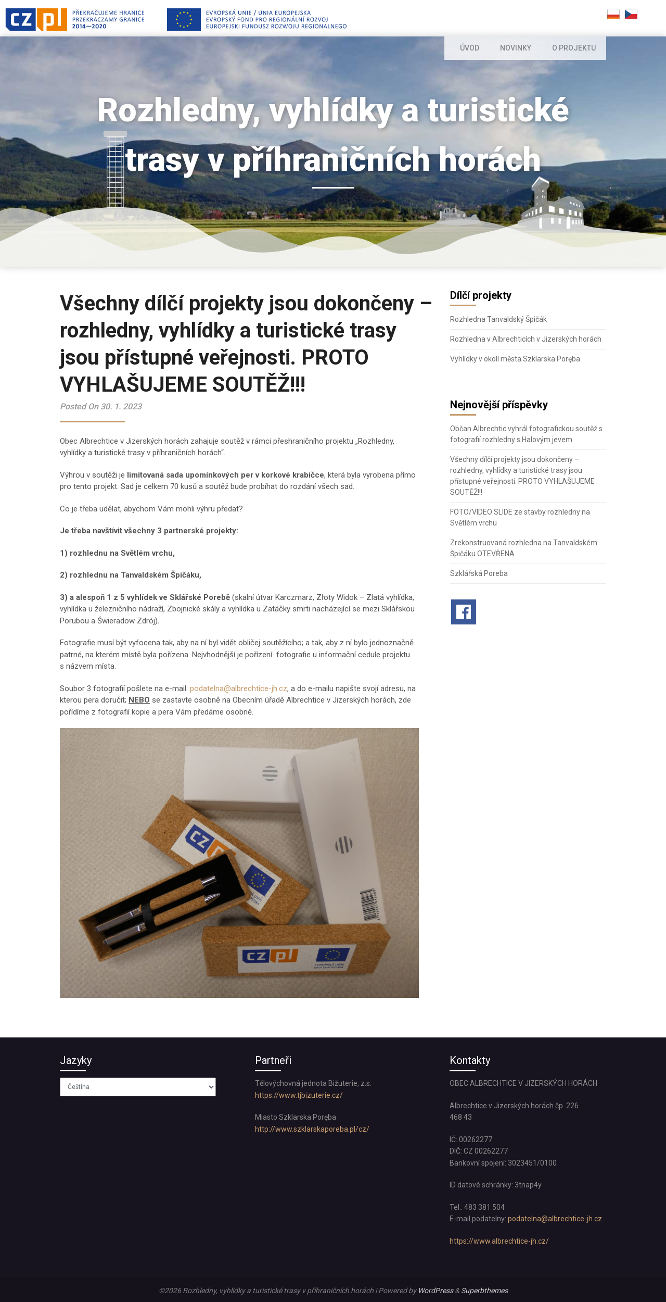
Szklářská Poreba (479, 573)
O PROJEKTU (574, 48)
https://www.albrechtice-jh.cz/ (499, 1241)
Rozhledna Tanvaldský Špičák (498, 319)
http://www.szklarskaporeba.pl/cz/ (312, 1129)
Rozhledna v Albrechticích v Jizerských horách (525, 339)
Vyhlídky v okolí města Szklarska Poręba (515, 359)
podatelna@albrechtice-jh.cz (238, 688)
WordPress (435, 1290)
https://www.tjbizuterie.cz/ (299, 1095)
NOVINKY (517, 48)
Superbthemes (484, 1290)
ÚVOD (471, 48)
